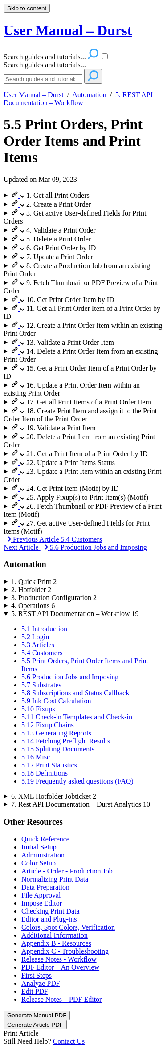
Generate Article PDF (35, 1024)
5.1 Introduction (44, 629)
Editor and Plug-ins (49, 919)
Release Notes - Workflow (59, 959)
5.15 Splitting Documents (57, 749)
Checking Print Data (50, 911)
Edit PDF (34, 991)
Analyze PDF (40, 983)
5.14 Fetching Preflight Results (65, 741)
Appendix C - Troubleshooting (65, 951)
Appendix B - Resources (56, 943)
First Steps (36, 975)
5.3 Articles (37, 645)
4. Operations (33, 605)
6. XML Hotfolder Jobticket (53, 796)
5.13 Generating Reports (56, 733)
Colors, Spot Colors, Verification (68, 927)
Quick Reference (45, 839)
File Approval (41, 895)
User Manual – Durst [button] (68, 30)
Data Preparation (45, 887)
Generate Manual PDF (36, 1015)
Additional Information (54, 935)
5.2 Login (35, 637)
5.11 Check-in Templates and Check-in (76, 717)
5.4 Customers (41, 653)
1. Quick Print (34, 581)
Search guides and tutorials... (45, 65)
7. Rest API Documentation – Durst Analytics (80, 804)
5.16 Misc (35, 757)
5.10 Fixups (38, 709)
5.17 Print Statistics (49, 765)
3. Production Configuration (54, 597)
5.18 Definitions (44, 773)
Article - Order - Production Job (67, 871)
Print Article (21, 1033)
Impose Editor (41, 903)
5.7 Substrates (41, 685)
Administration (43, 855)
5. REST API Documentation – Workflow (78, 98)
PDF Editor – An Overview (60, 967)
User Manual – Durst (34, 94)
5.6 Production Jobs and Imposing (69, 677)
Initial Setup (39, 847)
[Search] (43, 79)
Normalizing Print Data (54, 879)
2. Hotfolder (31, 589)
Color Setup (38, 863)
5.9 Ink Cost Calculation (56, 701)
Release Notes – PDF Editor (61, 999)
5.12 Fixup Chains (47, 725)
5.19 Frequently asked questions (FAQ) (77, 781)
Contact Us (69, 1041)
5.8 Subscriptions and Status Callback (75, 693)
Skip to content (26, 8)
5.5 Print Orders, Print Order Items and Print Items (73, 140)
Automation (89, 94)
